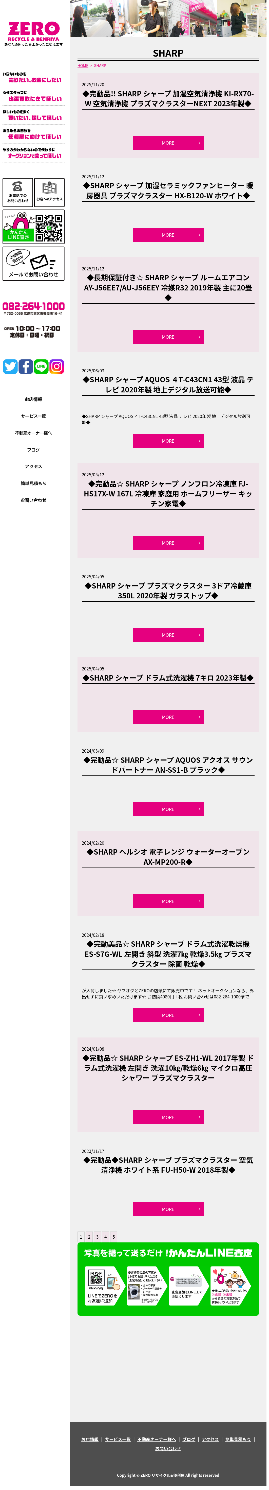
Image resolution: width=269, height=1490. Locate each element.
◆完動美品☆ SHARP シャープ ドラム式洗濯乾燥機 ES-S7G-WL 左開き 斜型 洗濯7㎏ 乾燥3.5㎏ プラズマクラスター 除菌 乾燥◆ (168, 957)
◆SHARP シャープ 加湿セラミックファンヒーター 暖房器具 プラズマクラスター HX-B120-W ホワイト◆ (168, 191)
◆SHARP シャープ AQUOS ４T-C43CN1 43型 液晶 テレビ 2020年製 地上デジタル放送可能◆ (168, 385)
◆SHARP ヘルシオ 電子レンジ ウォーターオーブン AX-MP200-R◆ (168, 859)
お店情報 (90, 1443)
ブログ (188, 1443)
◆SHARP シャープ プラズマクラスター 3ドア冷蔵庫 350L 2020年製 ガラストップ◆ (168, 592)
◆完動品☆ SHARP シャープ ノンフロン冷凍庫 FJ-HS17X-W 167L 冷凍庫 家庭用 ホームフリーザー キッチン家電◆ (168, 495)
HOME (83, 65)
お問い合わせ (168, 1452)
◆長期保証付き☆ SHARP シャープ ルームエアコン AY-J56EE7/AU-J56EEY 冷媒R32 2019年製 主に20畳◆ (168, 288)
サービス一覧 (118, 1443)
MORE (168, 143)
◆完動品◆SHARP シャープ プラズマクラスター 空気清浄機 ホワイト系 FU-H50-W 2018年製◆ (168, 1168)
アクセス (210, 1443)
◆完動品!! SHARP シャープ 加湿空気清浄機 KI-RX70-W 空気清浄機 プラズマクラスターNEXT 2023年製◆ (168, 98)
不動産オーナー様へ (156, 1443)
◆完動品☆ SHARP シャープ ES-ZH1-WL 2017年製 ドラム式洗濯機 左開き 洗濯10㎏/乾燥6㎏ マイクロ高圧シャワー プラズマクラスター (168, 1071)
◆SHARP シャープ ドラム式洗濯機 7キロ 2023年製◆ (168, 679)
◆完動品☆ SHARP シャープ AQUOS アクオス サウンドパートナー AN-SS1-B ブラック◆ (168, 767)
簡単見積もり (238, 1443)
